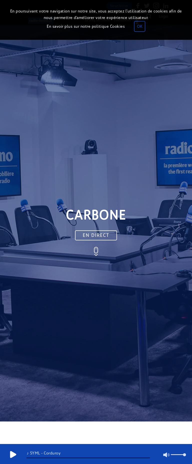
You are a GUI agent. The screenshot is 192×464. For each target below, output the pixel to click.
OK (139, 26)
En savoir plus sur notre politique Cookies (86, 26)
